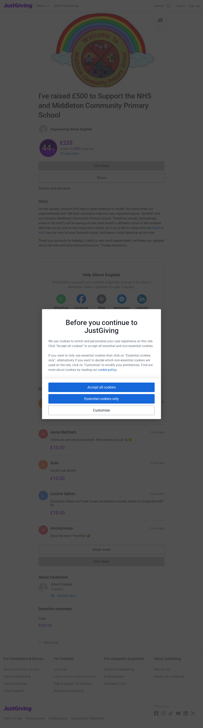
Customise (101, 410)
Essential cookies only (101, 399)
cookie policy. (107, 370)
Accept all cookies (101, 387)
